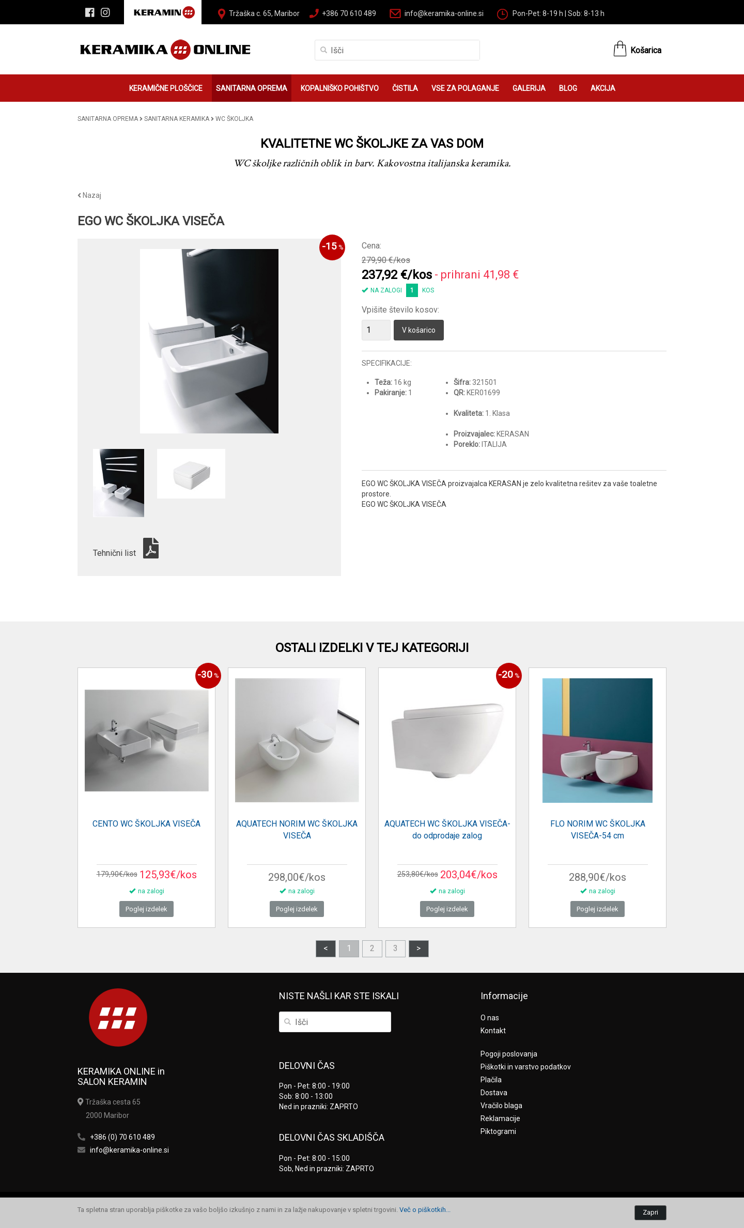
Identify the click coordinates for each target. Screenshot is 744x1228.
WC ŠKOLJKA (234, 118)
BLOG (568, 88)
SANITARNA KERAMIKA (176, 118)
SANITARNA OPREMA (251, 88)
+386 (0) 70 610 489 (122, 1137)
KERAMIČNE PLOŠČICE (166, 88)
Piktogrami (498, 1131)
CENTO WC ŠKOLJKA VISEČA (146, 824)
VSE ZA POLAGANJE (465, 88)
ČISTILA (405, 88)
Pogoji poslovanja (509, 1054)
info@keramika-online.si (444, 13)
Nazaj (89, 195)
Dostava (494, 1093)
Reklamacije (500, 1118)
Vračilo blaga (501, 1105)
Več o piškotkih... (425, 1210)
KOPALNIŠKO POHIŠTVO (340, 88)
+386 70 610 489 (349, 13)
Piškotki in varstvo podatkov (526, 1067)
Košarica (645, 50)
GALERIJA (529, 88)
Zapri (650, 1212)
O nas (490, 1018)
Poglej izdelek (146, 909)
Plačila (491, 1080)
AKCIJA (603, 88)
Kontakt (493, 1031)
